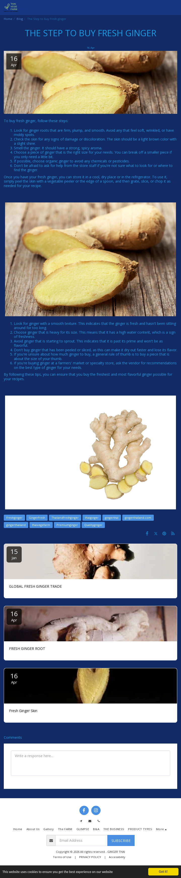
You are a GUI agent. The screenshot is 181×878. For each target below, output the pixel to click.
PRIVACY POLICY (90, 857)
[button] (174, 7)
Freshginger (14, 517)
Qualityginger (93, 525)
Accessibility (117, 857)
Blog (20, 19)
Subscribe (121, 840)
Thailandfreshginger (65, 517)
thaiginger (92, 517)
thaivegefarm (41, 525)
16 (14, 615)
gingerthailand (16, 525)
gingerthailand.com (138, 517)
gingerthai (111, 517)
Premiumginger (67, 525)
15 (14, 553)
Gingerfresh (37, 517)
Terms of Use (62, 857)
